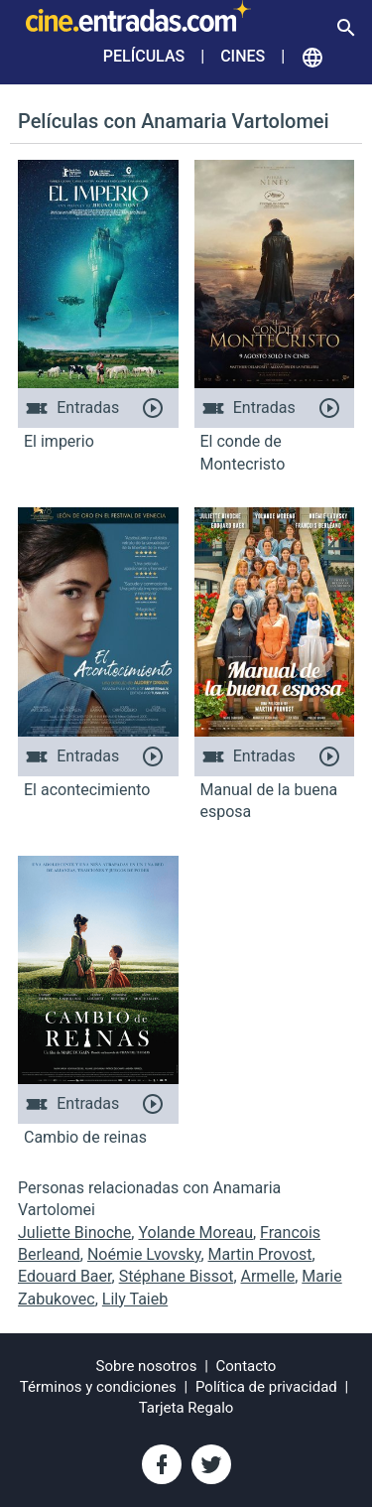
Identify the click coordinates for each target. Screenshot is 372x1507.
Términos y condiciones (98, 1387)
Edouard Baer (65, 1276)
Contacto (246, 1366)
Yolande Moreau (195, 1232)
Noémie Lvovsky (143, 1254)
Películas (144, 56)
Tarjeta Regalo (186, 1408)
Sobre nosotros (146, 1366)
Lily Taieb (135, 1299)
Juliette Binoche (74, 1232)
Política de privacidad (266, 1387)
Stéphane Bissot (176, 1276)
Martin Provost (260, 1254)
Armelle (268, 1276)
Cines (242, 56)
